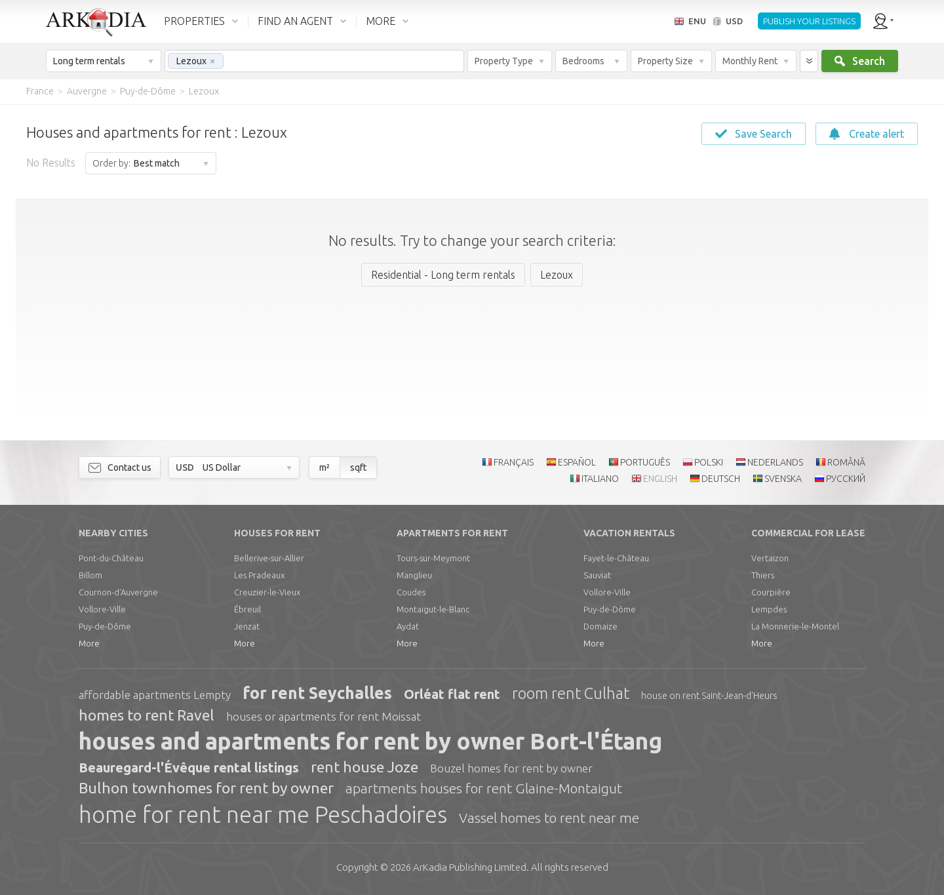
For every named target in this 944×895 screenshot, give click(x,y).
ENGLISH (660, 478)
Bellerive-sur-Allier (269, 558)
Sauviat (597, 575)
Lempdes (769, 609)
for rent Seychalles (317, 693)
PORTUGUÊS (645, 462)
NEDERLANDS (775, 462)
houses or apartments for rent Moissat (323, 716)
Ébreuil (247, 609)
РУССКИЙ (845, 478)
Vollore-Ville (102, 609)
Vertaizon (770, 558)
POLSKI (708, 462)
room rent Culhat (570, 693)
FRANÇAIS (514, 462)
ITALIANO (600, 478)
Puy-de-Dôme (105, 626)
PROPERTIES (194, 21)
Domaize (600, 626)
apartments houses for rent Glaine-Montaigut (483, 788)
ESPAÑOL (577, 462)
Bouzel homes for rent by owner (511, 768)
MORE (380, 21)
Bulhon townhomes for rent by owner (206, 788)
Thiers (762, 575)
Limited (469, 867)
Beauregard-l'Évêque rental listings (189, 767)
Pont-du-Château (111, 558)
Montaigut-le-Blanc (433, 609)
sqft (358, 467)
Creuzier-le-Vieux (267, 592)
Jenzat (247, 626)
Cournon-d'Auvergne (118, 592)
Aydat (408, 626)
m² (324, 467)
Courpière (771, 592)
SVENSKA (783, 478)
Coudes (411, 592)
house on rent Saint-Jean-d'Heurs (709, 695)
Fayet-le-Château (616, 558)
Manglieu (414, 575)
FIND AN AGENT (295, 21)
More (89, 643)
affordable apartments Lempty (155, 694)
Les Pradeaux (259, 575)
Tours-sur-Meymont (433, 558)
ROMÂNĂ (846, 462)
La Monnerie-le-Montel (795, 626)
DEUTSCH (720, 478)
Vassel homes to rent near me (549, 817)
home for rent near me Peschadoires (263, 814)
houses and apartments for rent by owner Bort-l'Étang (370, 741)
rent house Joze (364, 767)
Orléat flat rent (452, 694)
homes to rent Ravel (146, 715)
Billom (90, 575)
